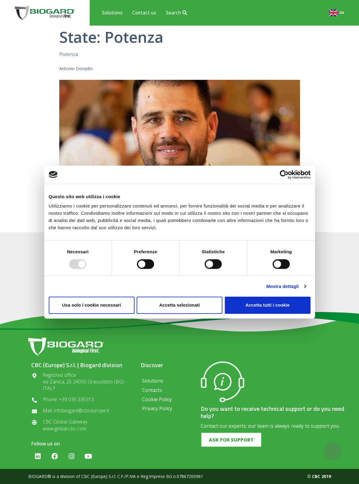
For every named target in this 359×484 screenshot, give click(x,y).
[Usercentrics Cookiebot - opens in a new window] (284, 174)
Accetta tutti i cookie (268, 305)
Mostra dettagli (282, 286)
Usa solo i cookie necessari (91, 305)
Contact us (144, 12)
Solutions (112, 12)
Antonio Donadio (76, 68)
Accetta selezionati (179, 305)
